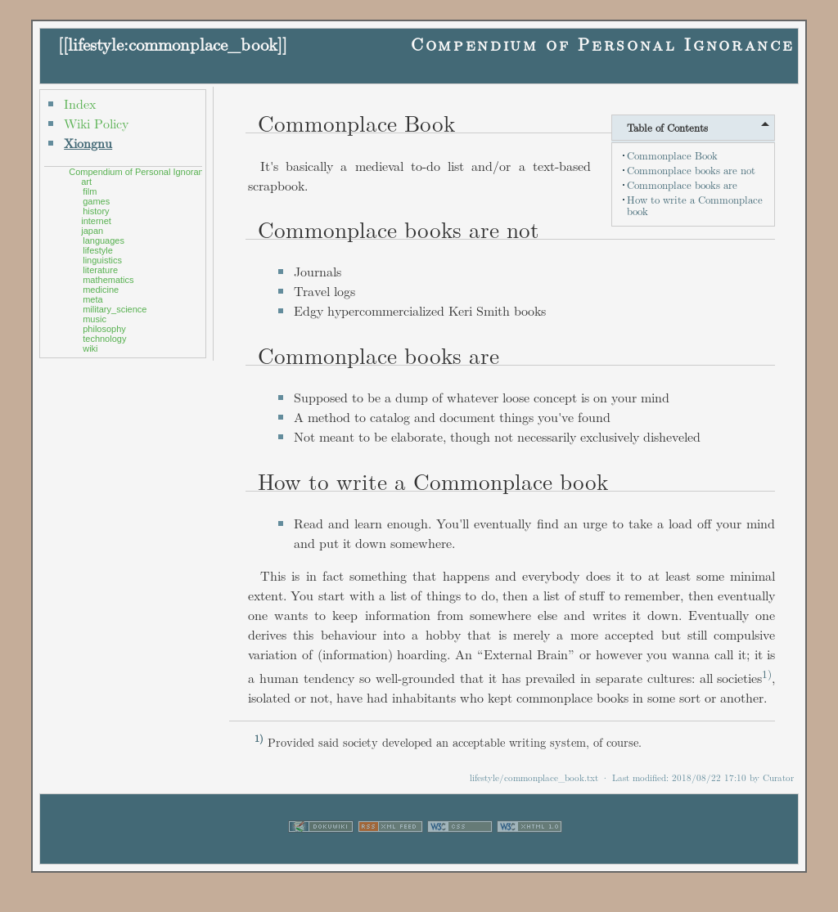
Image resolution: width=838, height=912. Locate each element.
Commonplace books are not (691, 170)
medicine (101, 289)
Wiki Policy (96, 123)
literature (100, 270)
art (86, 181)
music (94, 319)
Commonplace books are (682, 184)
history (96, 211)
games (96, 201)
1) (767, 673)
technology (104, 339)
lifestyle (98, 250)
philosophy (104, 329)
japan (92, 231)
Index (80, 103)
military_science (114, 309)
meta (92, 299)
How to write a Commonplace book (695, 205)
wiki (90, 348)
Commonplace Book (672, 155)
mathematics (108, 280)
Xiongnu (88, 142)
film (90, 191)
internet (96, 221)
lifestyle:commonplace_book (172, 44)
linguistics (102, 260)
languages (103, 240)
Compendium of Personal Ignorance (602, 44)
